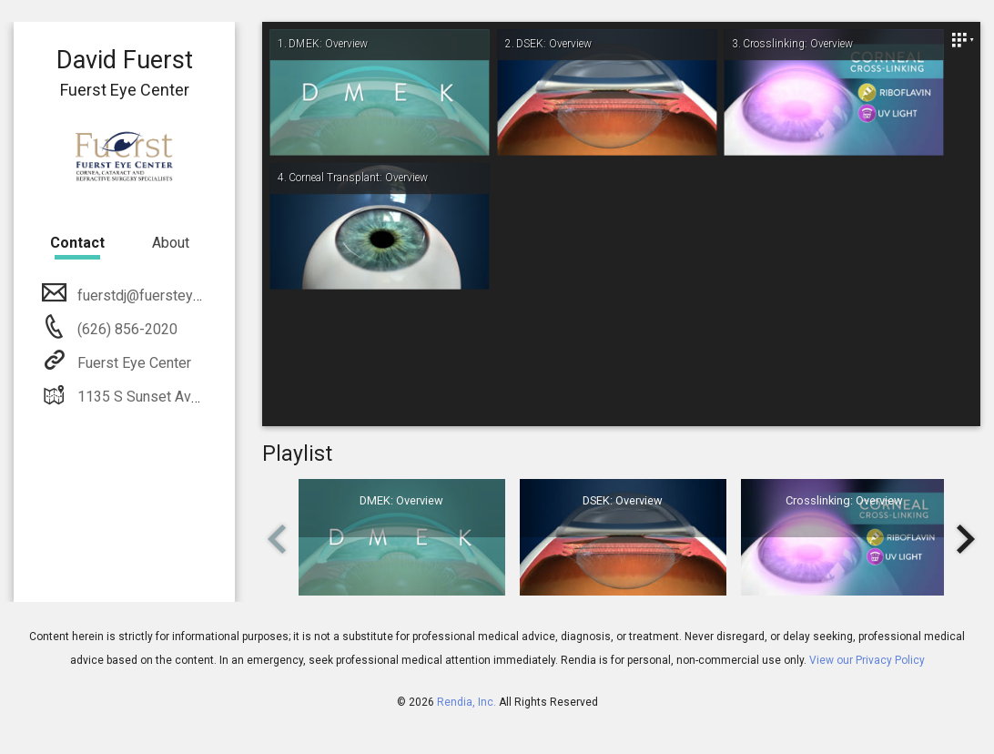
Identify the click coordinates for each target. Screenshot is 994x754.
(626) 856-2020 (126, 329)
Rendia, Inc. (466, 702)
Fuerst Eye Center (132, 363)
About (170, 242)
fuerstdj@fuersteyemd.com (162, 295)
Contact (77, 242)
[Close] (962, 40)
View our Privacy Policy (867, 660)
